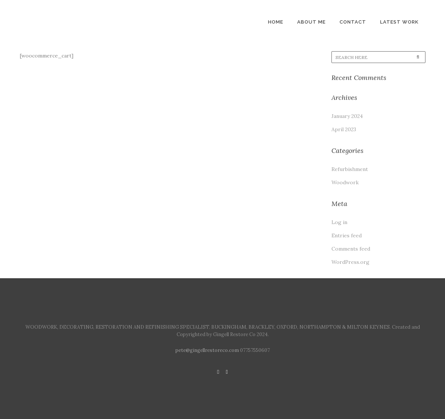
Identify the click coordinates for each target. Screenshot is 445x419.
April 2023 (343, 129)
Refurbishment (349, 169)
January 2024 (347, 116)
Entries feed (346, 235)
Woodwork (345, 182)
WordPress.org (350, 262)
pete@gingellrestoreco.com (207, 350)
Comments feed (350, 248)
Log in (339, 222)
